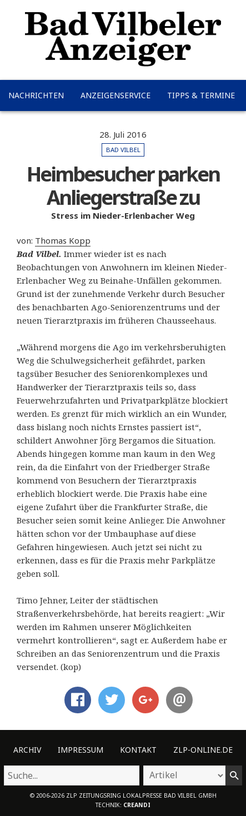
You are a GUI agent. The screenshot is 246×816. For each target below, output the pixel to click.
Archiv (27, 749)
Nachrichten (36, 95)
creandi (136, 805)
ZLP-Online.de (203, 749)
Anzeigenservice (115, 95)
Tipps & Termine (201, 95)
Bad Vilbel (123, 149)
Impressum (80, 749)
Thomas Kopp (63, 240)
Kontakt (138, 749)
